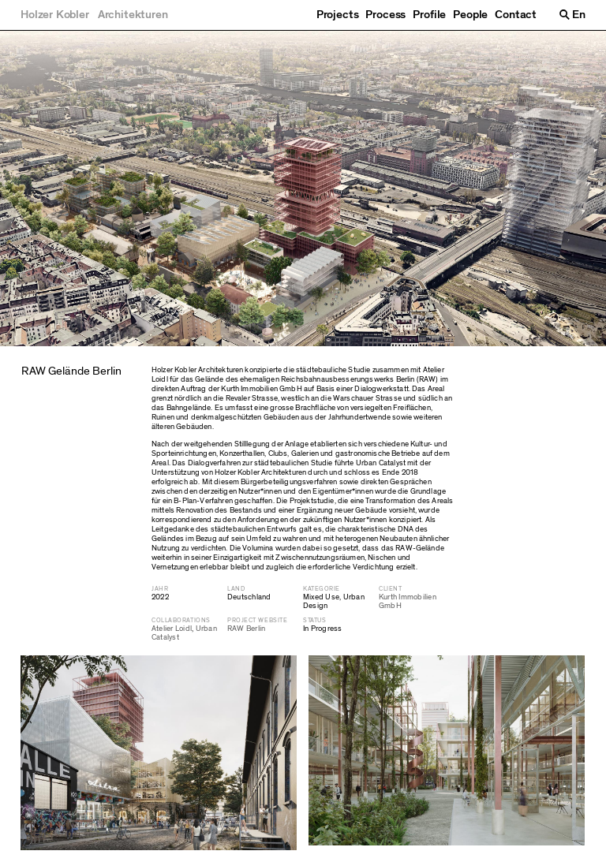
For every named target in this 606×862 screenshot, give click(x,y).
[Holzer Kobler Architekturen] (94, 15)
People (470, 15)
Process (385, 15)
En (578, 14)
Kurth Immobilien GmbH (407, 601)
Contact (516, 15)
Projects (337, 15)
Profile (429, 15)
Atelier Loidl (172, 628)
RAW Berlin (246, 628)
